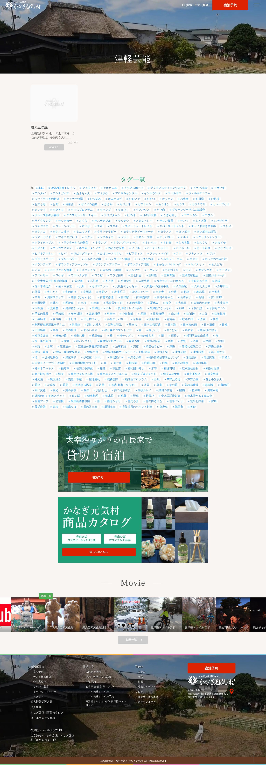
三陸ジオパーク (215, 275)
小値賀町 (127, 313)
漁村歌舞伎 (51, 357)
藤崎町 (225, 384)
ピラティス (136, 253)
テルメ (184, 237)
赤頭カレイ (144, 390)
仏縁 (217, 280)
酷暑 (123, 395)
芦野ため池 (173, 379)
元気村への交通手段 (156, 286)
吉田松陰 (40, 302)
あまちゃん (83, 193)
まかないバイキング (168, 264)
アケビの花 (200, 187)
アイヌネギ (89, 187)
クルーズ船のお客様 (47, 215)
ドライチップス (44, 242)
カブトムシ (144, 204)
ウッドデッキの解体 (47, 198)
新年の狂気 (115, 324)
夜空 (168, 302)
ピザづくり (224, 248)
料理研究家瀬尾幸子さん (50, 324)
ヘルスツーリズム (171, 259)
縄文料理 (213, 373)
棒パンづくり (84, 341)
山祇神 (190, 313)
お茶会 (69, 204)
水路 (37, 346)
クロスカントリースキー (81, 215)
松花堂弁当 (41, 335)
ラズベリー (41, 275)
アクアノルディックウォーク (168, 187)
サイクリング (43, 220)
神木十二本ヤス (44, 368)
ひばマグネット (83, 253)
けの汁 (131, 215)
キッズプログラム (82, 209)
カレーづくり (221, 204)
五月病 (109, 280)
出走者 (160, 291)
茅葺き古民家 (83, 384)
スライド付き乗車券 (203, 226)
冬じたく (52, 291)
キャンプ (105, 209)
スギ (100, 226)
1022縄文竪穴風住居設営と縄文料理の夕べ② (72, 627)
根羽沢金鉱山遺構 (197, 335)
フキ (178, 253)
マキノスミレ (196, 264)
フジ (212, 253)
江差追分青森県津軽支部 (93, 346)
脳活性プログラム (136, 379)
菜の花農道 (191, 384)
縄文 (61, 373)
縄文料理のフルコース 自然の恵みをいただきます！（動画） (244, 627)
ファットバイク (159, 253)
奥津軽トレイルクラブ (44, 730)
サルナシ (123, 220)
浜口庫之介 (218, 352)
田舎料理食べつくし (84, 362)
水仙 (221, 341)
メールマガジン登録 (43, 718)
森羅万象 (134, 341)
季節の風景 (41, 313)
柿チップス (126, 335)
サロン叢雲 (166, 220)
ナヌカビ (40, 248)
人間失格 (144, 280)
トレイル (150, 242)
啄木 (55, 302)
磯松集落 (201, 362)
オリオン (167, 198)
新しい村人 (94, 324)
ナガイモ (220, 242)
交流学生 (126, 280)
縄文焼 (39, 379)
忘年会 (137, 319)
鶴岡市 (179, 406)
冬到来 (87, 291)
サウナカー (65, 220)
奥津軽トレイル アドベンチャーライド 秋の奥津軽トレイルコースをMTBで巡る (208, 627)
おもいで (134, 198)
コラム (142, 671)
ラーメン (224, 269)
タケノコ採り (61, 231)
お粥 (55, 204)
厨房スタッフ (55, 297)
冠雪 (37, 291)
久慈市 (79, 280)
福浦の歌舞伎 (84, 368)
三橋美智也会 (190, 275)
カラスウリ (199, 204)
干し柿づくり (91, 319)
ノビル (136, 248)
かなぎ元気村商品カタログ (47, 712)
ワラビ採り (116, 275)
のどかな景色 (116, 248)
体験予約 (91, 681)
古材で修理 (107, 297)
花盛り (51, 384)
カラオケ (163, 204)
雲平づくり (176, 401)
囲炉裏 (69, 302)
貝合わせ (101, 390)
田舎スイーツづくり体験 (50, 362)
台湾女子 (185, 297)
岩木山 (57, 319)
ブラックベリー (44, 259)
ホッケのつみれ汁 (216, 259)
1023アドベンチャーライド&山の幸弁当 (38, 627)
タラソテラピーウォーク (138, 231)
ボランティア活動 (138, 264)
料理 (215, 319)
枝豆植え (97, 335)
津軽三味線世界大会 (67, 352)
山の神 (175, 313)
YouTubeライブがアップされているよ (139, 627)
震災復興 (40, 406)
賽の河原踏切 (122, 390)
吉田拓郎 (216, 297)
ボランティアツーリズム (73, 264)
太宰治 (39, 308)
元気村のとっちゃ (126, 286)
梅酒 (66, 341)
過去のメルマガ (147, 702)
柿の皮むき (147, 335)
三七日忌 (135, 275)
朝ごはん (172, 330)
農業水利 (212, 390)
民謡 (208, 341)
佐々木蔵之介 (43, 286)
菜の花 (173, 384)
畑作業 (133, 362)
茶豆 (146, 384)
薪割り (209, 384)
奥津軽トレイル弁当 (130, 308)
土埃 (83, 302)
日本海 (172, 324)
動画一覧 (131, 639)
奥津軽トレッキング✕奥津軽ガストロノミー (106, 703)
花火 (37, 384)
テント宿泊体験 (42, 676)
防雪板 (59, 401)
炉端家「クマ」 (93, 357)
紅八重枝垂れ (190, 368)
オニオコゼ (115, 198)
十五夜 (216, 291)
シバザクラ (220, 220)
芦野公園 (192, 379)
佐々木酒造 (65, 286)
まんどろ (216, 264)
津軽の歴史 (215, 346)
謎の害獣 (70, 390)
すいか (86, 226)
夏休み (154, 302)
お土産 (184, 198)
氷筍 (50, 346)
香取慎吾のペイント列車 (137, 406)
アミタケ (102, 193)
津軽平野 (92, 352)
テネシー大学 (144, 237)
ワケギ (59, 275)
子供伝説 (196, 308)
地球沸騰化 (136, 302)
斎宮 (203, 319)
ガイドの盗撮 (89, 204)
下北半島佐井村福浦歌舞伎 (51, 280)
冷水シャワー (140, 291)
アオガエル (110, 187)
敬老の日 (187, 319)
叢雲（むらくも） (82, 297)
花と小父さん (214, 379)
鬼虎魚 (163, 406)
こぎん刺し (170, 215)
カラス (181, 204)
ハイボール (183, 248)
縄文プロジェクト (145, 373)
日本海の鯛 (190, 324)
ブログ (139, 691)
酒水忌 (109, 395)
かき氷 (108, 204)
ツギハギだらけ (67, 237)
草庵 (159, 384)
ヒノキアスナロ (44, 253)
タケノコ (40, 231)
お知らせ (40, 204)
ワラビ (98, 275)
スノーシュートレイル (138, 226)
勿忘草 (200, 291)
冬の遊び (70, 291)
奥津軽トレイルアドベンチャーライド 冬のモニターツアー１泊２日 (174, 627)
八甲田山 (223, 286)
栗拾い (175, 335)
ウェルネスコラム (199, 193)
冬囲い (103, 291)
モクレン (152, 269)
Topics (139, 666)
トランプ (100, 242)
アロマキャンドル (126, 193)
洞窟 (136, 346)
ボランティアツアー (107, 264)
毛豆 (195, 341)
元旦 (82, 286)
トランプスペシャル (126, 242)
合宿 (201, 297)
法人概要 (36, 707)
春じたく (154, 330)
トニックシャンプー (208, 237)
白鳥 (165, 362)
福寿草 (65, 368)
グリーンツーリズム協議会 (188, 209)
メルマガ (134, 269)
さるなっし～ (144, 220)
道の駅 (76, 395)
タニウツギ (83, 231)
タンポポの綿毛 (206, 231)
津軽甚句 (162, 352)
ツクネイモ (107, 237)
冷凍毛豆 (119, 291)
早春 (55, 330)
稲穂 (102, 368)
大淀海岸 (222, 302)
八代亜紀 (181, 286)
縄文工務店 (193, 373)
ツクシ (89, 237)
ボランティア (43, 264)
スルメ (227, 226)
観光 (55, 390)
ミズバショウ (87, 269)
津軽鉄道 (198, 352)
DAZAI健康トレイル (63, 187)
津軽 (172, 346)
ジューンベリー (65, 226)
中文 (203, 5)
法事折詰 (120, 346)
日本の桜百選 (152, 324)
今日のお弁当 (199, 280)
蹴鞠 (182, 390)
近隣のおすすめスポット (50, 395)
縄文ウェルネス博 (82, 373)
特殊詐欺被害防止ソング (164, 357)
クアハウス (143, 209)
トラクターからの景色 (74, 242)
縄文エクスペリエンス (113, 373)
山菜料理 (40, 319)
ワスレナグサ (79, 275)
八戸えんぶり (202, 286)
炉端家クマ (116, 357)
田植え (226, 357)
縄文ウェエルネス (148, 697)
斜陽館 (76, 324)
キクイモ (58, 209)
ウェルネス (174, 193)
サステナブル (102, 220)
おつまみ (95, 198)
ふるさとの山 (93, 259)
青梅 (55, 406)
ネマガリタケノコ (90, 248)
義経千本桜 (75, 379)
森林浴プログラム (111, 341)
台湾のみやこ (165, 297)
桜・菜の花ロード (46, 341)
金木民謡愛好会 (170, 395)
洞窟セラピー (154, 346)
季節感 (59, 313)
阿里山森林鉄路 (80, 401)
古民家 (125, 297)
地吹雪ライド (114, 302)
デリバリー (166, 237)
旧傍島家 (40, 330)
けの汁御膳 (149, 215)
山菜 (204, 313)
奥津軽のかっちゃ (160, 308)
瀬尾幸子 (70, 357)
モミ (188, 269)
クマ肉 (161, 209)
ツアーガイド (43, 237)
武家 (170, 341)
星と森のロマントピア (118, 330)
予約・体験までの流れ (98, 676)
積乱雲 (117, 368)
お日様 (200, 198)
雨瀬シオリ (114, 401)
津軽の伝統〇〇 (191, 346)
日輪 (224, 324)
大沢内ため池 (202, 302)
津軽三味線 (41, 352)
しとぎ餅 (201, 220)
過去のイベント (147, 686)
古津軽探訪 (143, 297)
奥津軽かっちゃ (75, 308)
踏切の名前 (165, 390)
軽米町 (196, 390)
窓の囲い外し (136, 368)
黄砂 (193, 406)
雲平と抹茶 (197, 401)
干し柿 (72, 319)
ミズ (37, 269)
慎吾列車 (154, 319)
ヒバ (63, 253)
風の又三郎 (90, 406)
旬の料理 (70, 330)
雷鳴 (213, 401)
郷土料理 (92, 395)
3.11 (41, 187)
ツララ (125, 237)
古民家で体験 (93, 671)
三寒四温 (169, 275)
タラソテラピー (106, 231)
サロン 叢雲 (41, 686)
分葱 (174, 291)
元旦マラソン (100, 286)
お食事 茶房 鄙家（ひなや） (102, 686)
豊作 (86, 390)
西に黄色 (40, 390)
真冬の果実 (181, 362)
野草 (136, 395)
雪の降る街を (154, 401)
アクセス (38, 696)
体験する (88, 666)
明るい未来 (90, 330)
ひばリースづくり (111, 253)
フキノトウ (195, 253)
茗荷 (101, 384)
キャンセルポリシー (44, 691)
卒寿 (37, 297)
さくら (83, 220)
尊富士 (111, 313)
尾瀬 (143, 313)
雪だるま (133, 401)
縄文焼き (55, 379)
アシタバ (40, 193)
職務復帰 (112, 379)
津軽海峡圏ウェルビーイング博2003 (127, 352)
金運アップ (41, 401)
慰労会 (171, 319)
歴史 (183, 341)
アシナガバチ (61, 193)
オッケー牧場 (74, 198)
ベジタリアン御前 (119, 259)
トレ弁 (167, 242)
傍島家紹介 (39, 681)
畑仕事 (118, 362)
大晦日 (182, 302)
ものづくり (172, 269)
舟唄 (156, 379)
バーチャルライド (158, 248)
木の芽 (189, 330)
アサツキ (219, 187)
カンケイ (40, 209)
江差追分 (65, 346)
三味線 (153, 275)
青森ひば (70, 406)
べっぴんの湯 (145, 259)
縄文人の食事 (171, 373)
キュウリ (123, 209)
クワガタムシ (112, 215)
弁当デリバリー (116, 319)
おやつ (151, 198)
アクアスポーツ (133, 187)
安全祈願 (76, 313)
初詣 (186, 291)
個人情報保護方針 (41, 701)
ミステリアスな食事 (59, 269)
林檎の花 (60, 335)
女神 (181, 308)
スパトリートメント (171, 226)
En (187, 5)
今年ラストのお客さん (170, 280)
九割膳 (94, 280)
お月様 (215, 198)
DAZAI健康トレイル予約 (100, 696)
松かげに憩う (208, 330)
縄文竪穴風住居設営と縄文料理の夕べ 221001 (105, 627)
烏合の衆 (135, 357)
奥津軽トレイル (101, 308)
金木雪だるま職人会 (199, 395)
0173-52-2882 (207, 697)
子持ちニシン (217, 308)
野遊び (150, 395)
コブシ (209, 215)
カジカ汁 (125, 204)
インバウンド (152, 193)
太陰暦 (54, 308)
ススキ (114, 226)
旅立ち (133, 324)
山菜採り (219, 313)
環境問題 (209, 357)
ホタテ (194, 259)
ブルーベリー (69, 259)
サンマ (184, 220)
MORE (52, 147)
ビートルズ (203, 248)
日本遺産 (209, 324)
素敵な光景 (212, 368)
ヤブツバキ (205, 269)
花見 (65, 384)
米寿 (154, 368)
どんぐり (202, 242)
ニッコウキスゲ (62, 248)
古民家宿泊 (37, 666)
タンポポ (184, 231)
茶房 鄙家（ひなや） (124, 384)
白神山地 (149, 362)
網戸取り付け (43, 373)
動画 (140, 681)
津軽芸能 (180, 352)
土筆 (96, 302)
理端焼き (191, 357)
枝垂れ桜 (79, 335)
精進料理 (169, 368)
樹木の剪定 (153, 341)
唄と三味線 (39, 127)
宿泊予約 (230, 5)
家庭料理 (94, 313)
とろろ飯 (184, 242)
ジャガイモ (41, 226)
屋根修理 (158, 313)
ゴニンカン (191, 215)
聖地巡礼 (94, 379)
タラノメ (165, 231)
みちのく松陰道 (112, 269)
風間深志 (109, 406)
